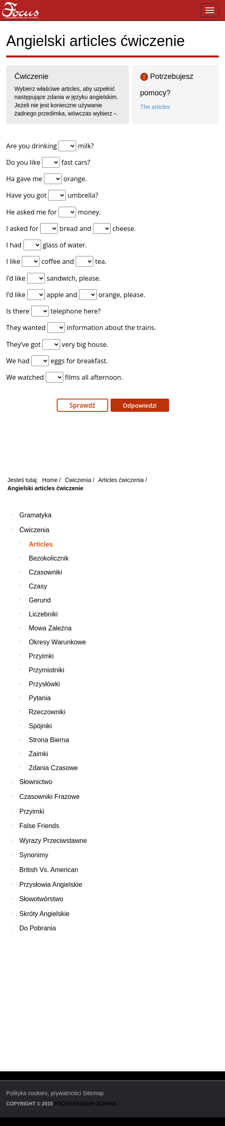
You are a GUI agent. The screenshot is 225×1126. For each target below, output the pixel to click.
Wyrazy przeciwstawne (53, 840)
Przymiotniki (46, 670)
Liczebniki (43, 614)
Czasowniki (45, 572)
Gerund (40, 600)
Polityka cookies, (27, 1093)
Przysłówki (44, 684)
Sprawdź (82, 405)
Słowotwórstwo (41, 898)
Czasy (38, 586)
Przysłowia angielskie (50, 884)
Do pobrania (37, 928)
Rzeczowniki (47, 711)
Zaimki (38, 753)
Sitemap (93, 1093)
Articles (41, 544)
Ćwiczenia (34, 529)
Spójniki (40, 725)
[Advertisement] (112, 446)
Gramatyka (35, 515)
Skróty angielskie (44, 913)
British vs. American (48, 869)
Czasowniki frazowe (49, 796)
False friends (39, 825)
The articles (155, 107)
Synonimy (33, 854)
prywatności (66, 1093)
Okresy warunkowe (57, 642)
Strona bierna (49, 739)
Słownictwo (35, 781)
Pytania (40, 698)
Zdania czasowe (53, 767)
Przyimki (41, 656)
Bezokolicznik (49, 558)
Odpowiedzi (139, 405)
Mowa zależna (50, 628)
